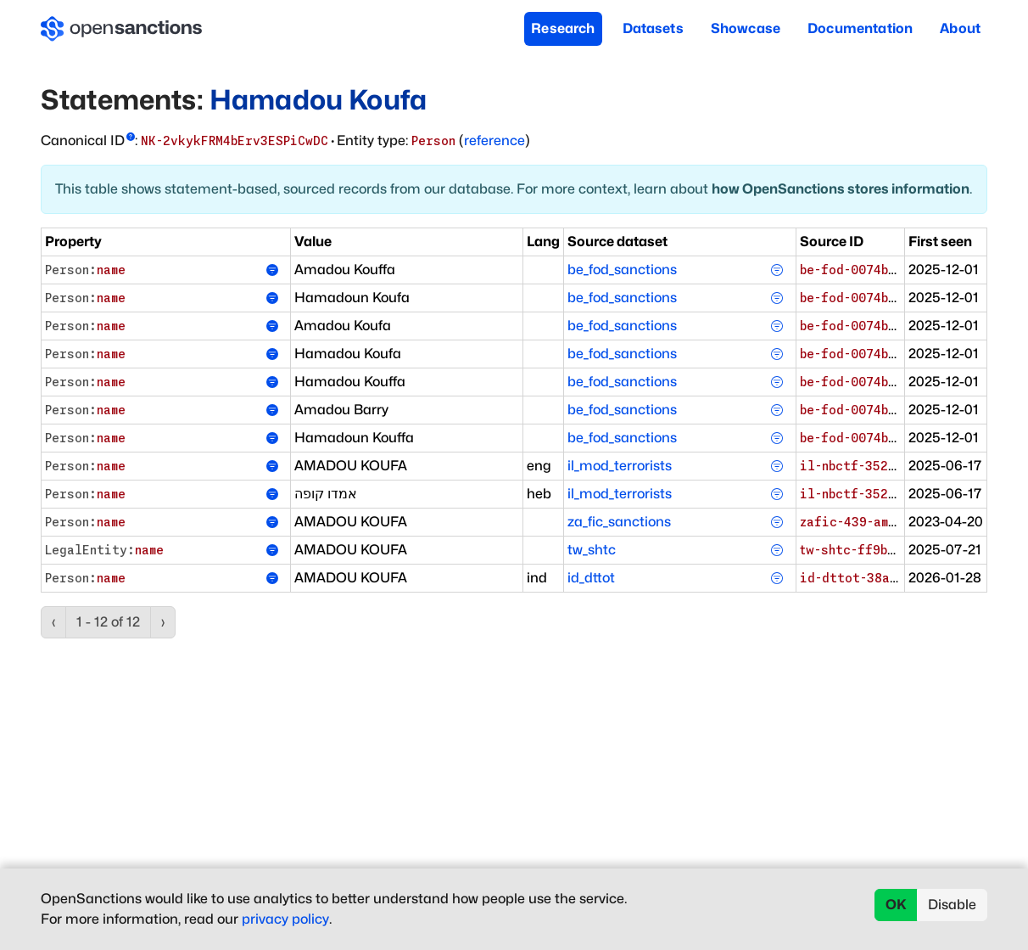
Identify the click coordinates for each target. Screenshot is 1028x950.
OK (896, 905)
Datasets (653, 28)
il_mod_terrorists (619, 466)
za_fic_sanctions (619, 522)
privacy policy (285, 919)
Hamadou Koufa (318, 99)
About (960, 28)
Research (563, 28)
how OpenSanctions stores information (840, 189)
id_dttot (591, 578)
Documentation (860, 28)
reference (494, 140)
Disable (952, 905)
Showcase (745, 28)
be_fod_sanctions (622, 269)
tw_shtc (591, 550)
